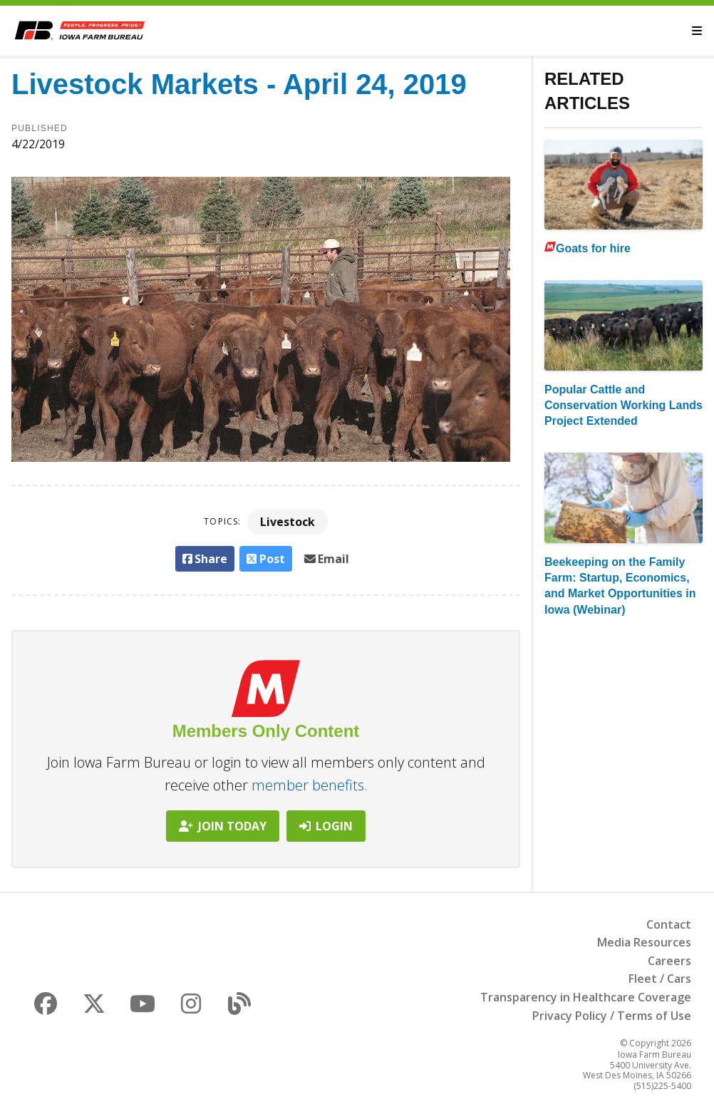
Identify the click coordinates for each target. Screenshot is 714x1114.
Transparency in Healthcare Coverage (585, 997)
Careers (669, 961)
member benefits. (310, 785)
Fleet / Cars (659, 978)
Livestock (287, 522)
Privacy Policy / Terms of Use (611, 1015)
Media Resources (644, 942)
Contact (668, 924)
